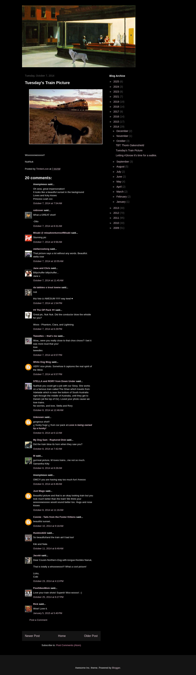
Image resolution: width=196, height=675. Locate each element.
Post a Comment (38, 620)
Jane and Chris (41, 268)
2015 (116, 121)
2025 (116, 81)
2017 (116, 111)
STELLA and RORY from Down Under (54, 381)
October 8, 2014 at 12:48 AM (48, 410)
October (121, 140)
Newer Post (32, 635)
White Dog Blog (42, 362)
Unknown (38, 417)
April (119, 186)
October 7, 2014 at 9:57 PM (47, 374)
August (120, 166)
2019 (116, 101)
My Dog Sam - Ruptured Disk (49, 439)
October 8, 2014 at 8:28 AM (47, 468)
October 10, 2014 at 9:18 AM (48, 526)
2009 (116, 227)
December (122, 131)
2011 (116, 217)
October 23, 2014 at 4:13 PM (48, 581)
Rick (35, 604)
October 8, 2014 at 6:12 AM (47, 432)
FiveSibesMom (41, 588)
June (119, 176)
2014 (116, 126)
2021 (116, 96)
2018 (116, 106)
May (119, 181)
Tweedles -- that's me (45, 336)
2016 (116, 116)
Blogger (116, 667)
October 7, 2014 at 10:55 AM (48, 261)
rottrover (38, 210)
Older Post (91, 635)
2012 (116, 212)
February (121, 196)
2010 (116, 223)
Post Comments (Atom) (68, 645)
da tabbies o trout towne (47, 287)
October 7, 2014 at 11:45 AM (48, 280)
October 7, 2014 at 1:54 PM (47, 303)
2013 (116, 207)
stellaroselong (41, 249)
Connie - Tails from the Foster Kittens (54, 517)
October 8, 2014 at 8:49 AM (47, 484)
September (123, 161)
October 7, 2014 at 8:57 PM (47, 355)
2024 (116, 86)
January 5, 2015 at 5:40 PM (47, 613)
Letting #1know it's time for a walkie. (136, 155)
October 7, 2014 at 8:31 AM (47, 226)
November (122, 135)
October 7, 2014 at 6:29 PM (47, 329)
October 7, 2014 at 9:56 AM (47, 242)
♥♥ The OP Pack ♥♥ (44, 310)
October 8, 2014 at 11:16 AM (48, 510)
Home (62, 635)
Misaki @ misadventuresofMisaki (52, 232)
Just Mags (39, 491)
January (121, 201)
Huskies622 (39, 533)
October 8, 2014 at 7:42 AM (47, 448)
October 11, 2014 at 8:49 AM (48, 548)
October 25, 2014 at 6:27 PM (48, 597)
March (120, 191)
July (119, 171)
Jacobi (37, 555)
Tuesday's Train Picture (129, 150)
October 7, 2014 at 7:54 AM (47, 203)
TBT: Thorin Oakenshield (130, 145)
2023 (116, 91)
